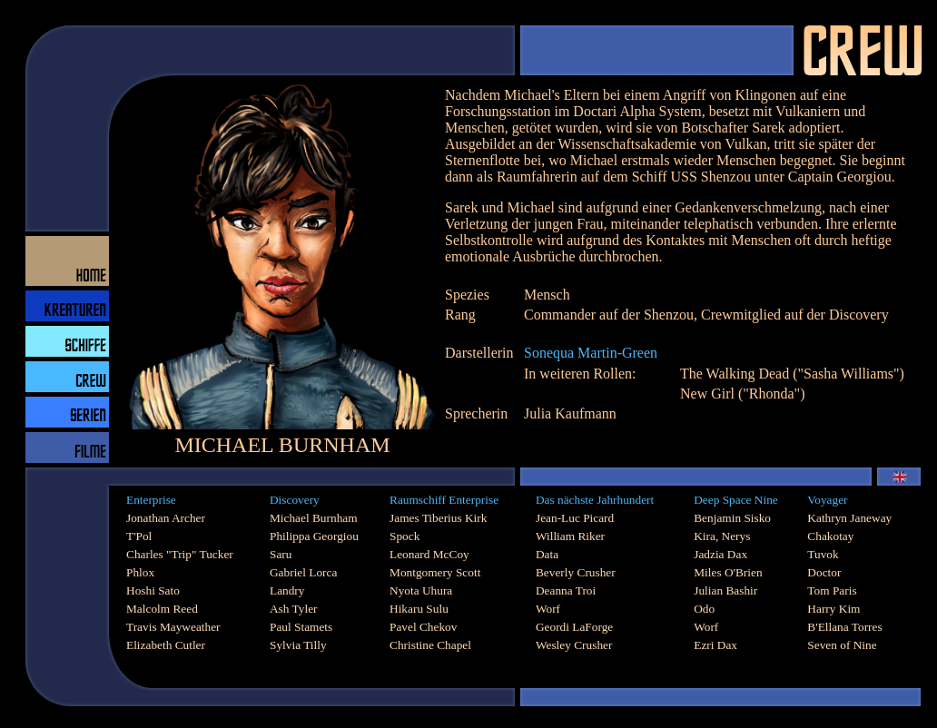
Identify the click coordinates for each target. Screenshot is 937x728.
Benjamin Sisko (732, 518)
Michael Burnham (314, 518)
